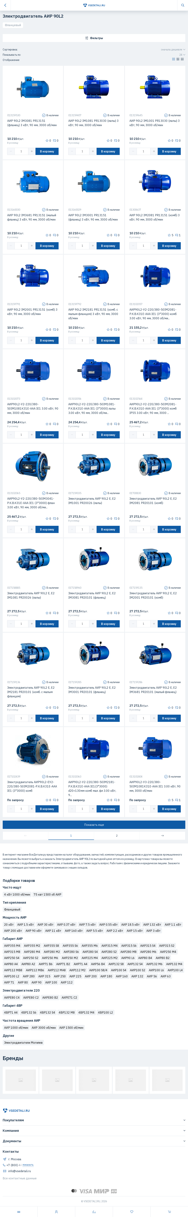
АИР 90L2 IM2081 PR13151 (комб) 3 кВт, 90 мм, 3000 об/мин (154, 217)
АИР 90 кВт (34, 930)
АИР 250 (60, 976)
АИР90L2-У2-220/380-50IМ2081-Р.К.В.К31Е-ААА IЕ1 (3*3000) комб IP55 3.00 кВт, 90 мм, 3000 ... (153, 408)
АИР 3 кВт (153, 930)
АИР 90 (37, 982)
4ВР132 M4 (86, 1012)
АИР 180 (106, 976)
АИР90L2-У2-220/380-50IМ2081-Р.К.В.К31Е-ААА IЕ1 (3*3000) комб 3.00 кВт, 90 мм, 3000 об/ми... (153, 314)
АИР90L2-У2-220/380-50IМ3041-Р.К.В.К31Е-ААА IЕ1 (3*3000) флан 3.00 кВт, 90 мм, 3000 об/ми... (31, 503)
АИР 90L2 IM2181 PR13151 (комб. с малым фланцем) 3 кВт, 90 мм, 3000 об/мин (93, 314)
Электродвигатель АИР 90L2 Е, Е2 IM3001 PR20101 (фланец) (92, 690)
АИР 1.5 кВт (25, 924)
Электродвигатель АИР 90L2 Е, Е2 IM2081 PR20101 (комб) (153, 501)
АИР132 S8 (116, 964)
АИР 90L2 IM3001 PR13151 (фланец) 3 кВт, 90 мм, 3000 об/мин (93, 217)
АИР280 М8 (128, 952)
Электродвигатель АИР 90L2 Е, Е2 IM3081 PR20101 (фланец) (92, 595)
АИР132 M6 (154, 964)
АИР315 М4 (109, 945)
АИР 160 (122, 976)
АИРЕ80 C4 (12, 997)
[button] (173, 60)
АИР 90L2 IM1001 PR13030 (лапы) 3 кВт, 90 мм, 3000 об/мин (154, 123)
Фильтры (94, 38)
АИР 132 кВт (152, 924)
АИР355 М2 (32, 945)
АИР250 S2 (30, 958)
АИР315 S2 (166, 945)
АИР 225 (75, 976)
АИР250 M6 (50, 958)
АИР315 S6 (129, 945)
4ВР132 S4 (47, 1012)
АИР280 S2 (109, 952)
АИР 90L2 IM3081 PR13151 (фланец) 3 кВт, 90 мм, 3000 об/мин (32, 123)
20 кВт (9, 924)
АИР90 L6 (128, 958)
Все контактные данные (20, 1178)
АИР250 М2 (70, 958)
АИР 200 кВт (13, 930)
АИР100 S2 (137, 970)
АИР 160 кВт (74, 930)
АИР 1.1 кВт (173, 924)
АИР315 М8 (12, 952)
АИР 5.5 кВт (94, 930)
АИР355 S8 (51, 945)
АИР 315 (44, 976)
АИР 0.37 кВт (66, 924)
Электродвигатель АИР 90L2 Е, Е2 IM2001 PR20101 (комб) (153, 595)
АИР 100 (51, 982)
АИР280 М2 (52, 952)
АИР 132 (137, 976)
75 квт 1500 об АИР (47, 894)
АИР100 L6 (156, 970)
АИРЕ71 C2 (69, 997)
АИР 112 (67, 982)
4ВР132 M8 (67, 1012)
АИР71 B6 (46, 964)
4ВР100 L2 (105, 1012)
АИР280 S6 (71, 952)
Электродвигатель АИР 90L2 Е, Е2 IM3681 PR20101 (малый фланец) (153, 690)
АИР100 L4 (175, 970)
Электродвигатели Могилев (23, 1042)
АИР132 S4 (135, 964)
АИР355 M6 (90, 945)
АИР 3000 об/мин (44, 1027)
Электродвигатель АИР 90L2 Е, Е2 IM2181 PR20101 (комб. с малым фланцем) (31, 692)
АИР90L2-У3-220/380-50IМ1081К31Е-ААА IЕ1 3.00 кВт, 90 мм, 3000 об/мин (155, 786)
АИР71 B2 (63, 964)
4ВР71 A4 (11, 1012)
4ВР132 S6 (28, 1012)
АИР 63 (166, 976)
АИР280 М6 (148, 952)
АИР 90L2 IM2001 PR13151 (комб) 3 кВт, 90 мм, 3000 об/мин (32, 312)
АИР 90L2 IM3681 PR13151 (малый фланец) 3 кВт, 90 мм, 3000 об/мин (31, 217)
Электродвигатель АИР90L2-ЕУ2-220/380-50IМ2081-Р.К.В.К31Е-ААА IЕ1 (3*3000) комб (32, 786)
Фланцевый (13, 25)
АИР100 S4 (118, 970)
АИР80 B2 (163, 958)
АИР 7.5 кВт (87, 924)
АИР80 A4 (11, 964)
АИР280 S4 (90, 952)
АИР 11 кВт (53, 930)
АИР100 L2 (11, 976)
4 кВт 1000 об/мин (17, 894)
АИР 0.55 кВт (108, 924)
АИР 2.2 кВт (115, 930)
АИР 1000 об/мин (16, 1027)
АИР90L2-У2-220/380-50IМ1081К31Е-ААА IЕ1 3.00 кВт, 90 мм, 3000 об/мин (32, 408)
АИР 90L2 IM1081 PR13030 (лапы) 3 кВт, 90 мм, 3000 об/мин (93, 123)
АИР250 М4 (168, 952)
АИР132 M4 (174, 964)
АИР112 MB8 (13, 970)
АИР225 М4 (90, 958)
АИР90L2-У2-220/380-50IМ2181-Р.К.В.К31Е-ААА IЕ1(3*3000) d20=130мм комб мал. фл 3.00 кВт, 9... (92, 788)
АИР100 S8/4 (98, 970)
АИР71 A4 (80, 964)
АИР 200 (91, 976)
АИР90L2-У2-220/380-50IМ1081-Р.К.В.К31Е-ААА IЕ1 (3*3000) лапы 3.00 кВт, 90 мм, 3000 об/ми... (92, 408)
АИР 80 (23, 982)
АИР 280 (29, 976)
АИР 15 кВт (135, 930)
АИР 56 (152, 976)
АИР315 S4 (148, 945)
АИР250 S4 (11, 958)
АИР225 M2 (109, 958)
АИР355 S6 (70, 945)
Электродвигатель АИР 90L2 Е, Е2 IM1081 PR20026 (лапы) (31, 595)
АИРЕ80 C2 (31, 997)
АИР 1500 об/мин (71, 1027)
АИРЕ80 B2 (50, 997)
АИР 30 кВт (45, 924)
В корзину (47, 151)
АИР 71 (9, 982)
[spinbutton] (21, 151)
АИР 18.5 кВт (130, 924)
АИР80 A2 (28, 964)
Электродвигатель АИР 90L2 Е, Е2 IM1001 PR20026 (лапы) (92, 501)
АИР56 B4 (98, 964)
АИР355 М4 (12, 945)
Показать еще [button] (94, 825)
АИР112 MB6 (35, 970)
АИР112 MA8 (57, 970)
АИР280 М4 (32, 952)
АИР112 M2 (77, 970)
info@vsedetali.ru (17, 1171)
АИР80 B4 (145, 958)
